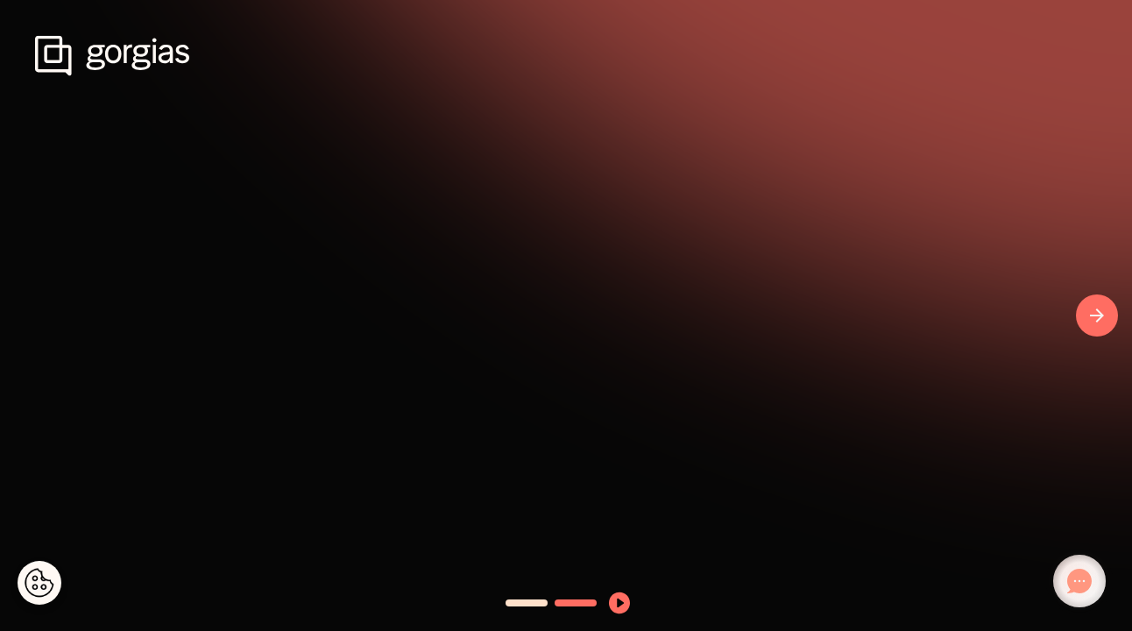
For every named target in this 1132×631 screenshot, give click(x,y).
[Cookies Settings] (39, 583)
